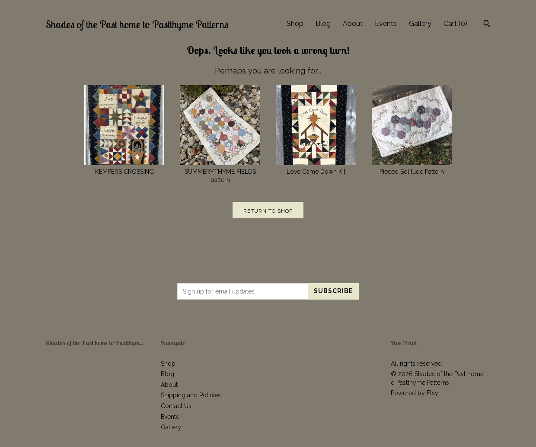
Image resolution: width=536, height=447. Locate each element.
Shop (295, 23)
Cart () (455, 23)
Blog (323, 23)
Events (386, 23)
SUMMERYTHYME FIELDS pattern (220, 171)
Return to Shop (268, 211)
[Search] (487, 24)
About (353, 23)
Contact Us (176, 405)
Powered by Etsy (414, 393)
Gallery (420, 23)
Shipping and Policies (191, 395)
